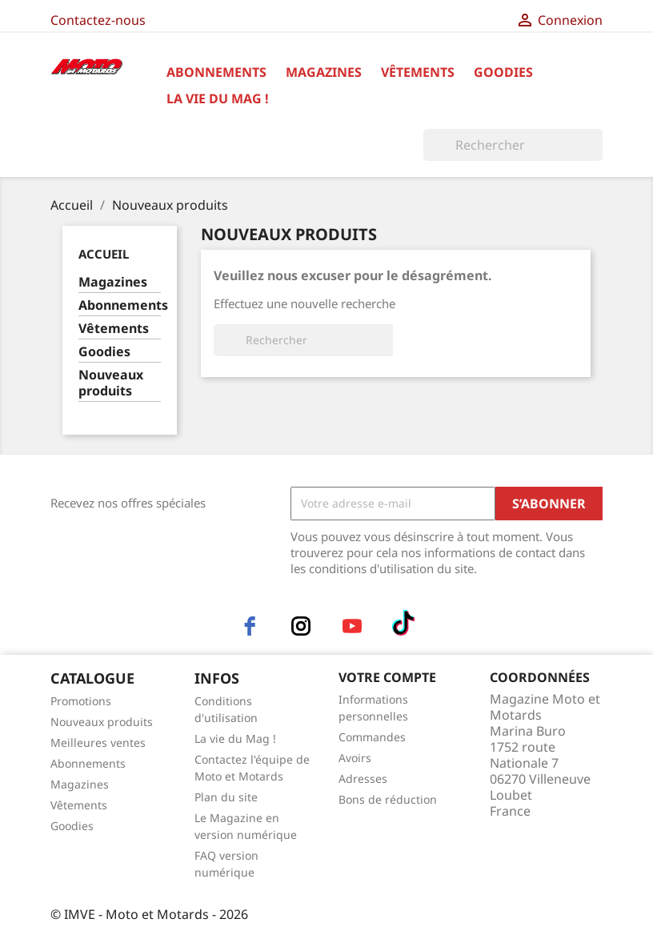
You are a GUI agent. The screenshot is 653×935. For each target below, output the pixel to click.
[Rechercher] (513, 145)
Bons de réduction (388, 799)
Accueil (103, 254)
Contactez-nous (98, 20)
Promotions (80, 700)
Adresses (363, 778)
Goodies (503, 72)
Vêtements (418, 72)
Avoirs (355, 757)
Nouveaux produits (110, 383)
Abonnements (216, 72)
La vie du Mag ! (217, 98)
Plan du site (226, 797)
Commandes (372, 736)
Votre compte (387, 677)
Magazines (324, 72)
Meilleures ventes (98, 742)
